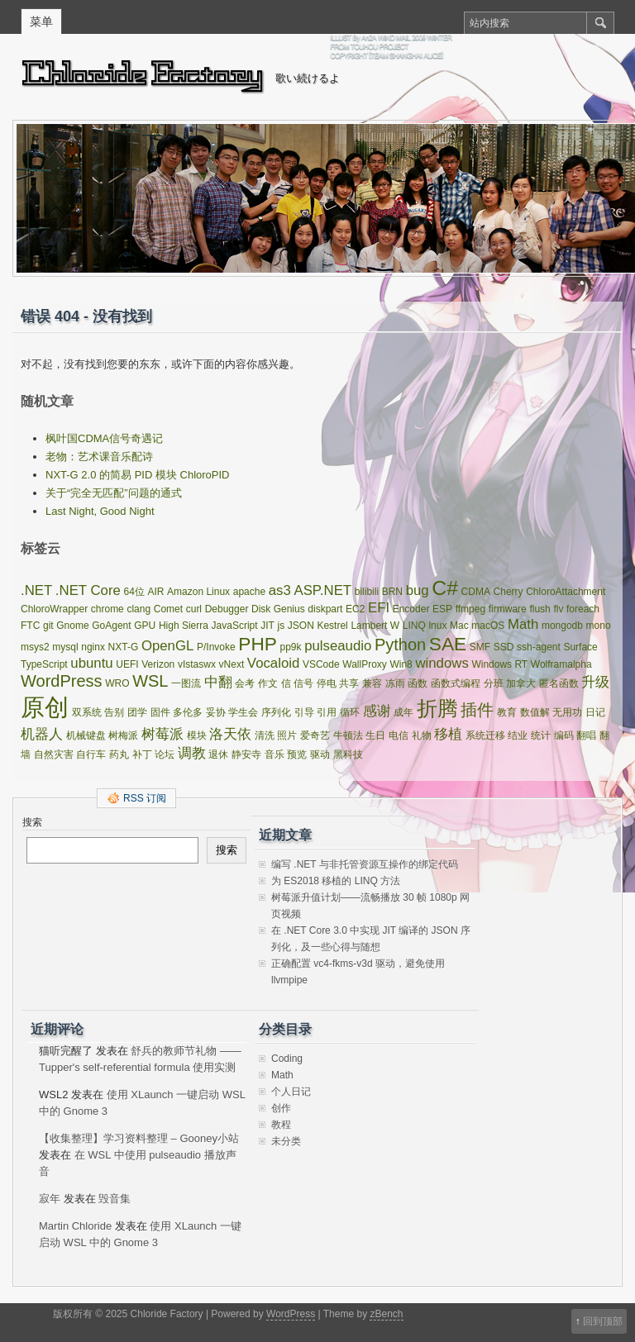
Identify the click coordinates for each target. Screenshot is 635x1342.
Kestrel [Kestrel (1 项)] (332, 625)
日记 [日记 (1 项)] (595, 712)
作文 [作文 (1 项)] (268, 683)
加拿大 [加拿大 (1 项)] (521, 683)
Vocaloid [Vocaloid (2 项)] (273, 663)
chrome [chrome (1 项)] (107, 609)
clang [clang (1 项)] (138, 609)
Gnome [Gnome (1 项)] (72, 625)
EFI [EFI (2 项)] (378, 608)
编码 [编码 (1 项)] (564, 735)
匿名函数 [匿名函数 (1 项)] (559, 683)
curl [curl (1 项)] (194, 609)
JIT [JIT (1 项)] (267, 625)
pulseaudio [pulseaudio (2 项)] (337, 646)
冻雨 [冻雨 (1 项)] (395, 683)
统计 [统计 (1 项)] (541, 735)
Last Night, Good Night (100, 511)
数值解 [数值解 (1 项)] (535, 712)
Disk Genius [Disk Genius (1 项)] (278, 609)
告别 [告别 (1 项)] (114, 712)
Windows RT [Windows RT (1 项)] (499, 664)
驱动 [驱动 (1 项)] (320, 754)
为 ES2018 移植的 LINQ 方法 (335, 881)
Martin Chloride (75, 1226)
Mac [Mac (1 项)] (459, 625)
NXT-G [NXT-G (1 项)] (123, 647)
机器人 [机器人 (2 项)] (42, 734)
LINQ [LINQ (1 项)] (414, 625)
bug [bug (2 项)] (417, 590)
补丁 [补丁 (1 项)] (142, 754)
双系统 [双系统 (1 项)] (87, 712)
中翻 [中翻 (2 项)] (218, 682)
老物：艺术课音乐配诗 (99, 456)
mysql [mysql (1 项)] (65, 647)
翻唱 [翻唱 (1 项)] (586, 735)
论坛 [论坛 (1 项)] (164, 754)
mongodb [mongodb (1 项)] (562, 625)
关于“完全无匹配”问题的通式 (113, 493)
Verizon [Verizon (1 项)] (157, 664)
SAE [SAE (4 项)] (447, 643)
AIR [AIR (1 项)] (155, 591)
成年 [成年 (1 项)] (403, 712)
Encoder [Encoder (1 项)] (411, 609)
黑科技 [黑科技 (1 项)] (348, 754)
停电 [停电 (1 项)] (327, 683)
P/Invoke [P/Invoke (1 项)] (216, 647)
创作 (281, 1108)
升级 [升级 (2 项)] (595, 682)
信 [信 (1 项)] (286, 683)
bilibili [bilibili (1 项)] (367, 591)
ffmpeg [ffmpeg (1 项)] (470, 609)
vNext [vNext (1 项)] (232, 664)
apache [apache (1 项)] (249, 591)
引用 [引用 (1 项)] (327, 712)
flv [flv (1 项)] (558, 609)
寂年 (49, 1198)
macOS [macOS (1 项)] (487, 625)
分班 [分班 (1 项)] (494, 683)
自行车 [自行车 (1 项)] (91, 754)
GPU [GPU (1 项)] (144, 625)
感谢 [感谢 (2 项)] (377, 711)
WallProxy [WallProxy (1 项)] (364, 664)
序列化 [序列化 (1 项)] (276, 712)
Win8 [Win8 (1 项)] (400, 664)
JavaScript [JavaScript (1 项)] (235, 625)
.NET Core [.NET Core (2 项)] (88, 590)
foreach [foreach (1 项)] (582, 609)
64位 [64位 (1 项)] (133, 591)
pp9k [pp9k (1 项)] (291, 647)
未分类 (286, 1141)
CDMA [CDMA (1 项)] (475, 591)
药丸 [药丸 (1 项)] (119, 754)
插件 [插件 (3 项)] (477, 710)
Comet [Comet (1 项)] (168, 609)
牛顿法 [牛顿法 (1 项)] (348, 735)
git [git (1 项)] (48, 625)
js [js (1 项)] (281, 625)
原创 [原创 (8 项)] (45, 707)
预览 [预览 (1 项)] (297, 754)
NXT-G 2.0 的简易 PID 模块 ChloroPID (137, 475)
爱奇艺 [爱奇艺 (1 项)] (315, 735)
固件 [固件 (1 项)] (160, 712)
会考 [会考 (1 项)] (245, 683)
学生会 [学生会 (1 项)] (243, 712)
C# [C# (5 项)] (445, 588)
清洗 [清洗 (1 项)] (265, 735)
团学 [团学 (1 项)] (137, 712)
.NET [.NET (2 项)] (36, 590)
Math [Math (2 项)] (523, 624)
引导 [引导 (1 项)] (304, 712)
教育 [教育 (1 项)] (507, 712)
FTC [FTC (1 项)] (30, 625)
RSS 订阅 (144, 798)
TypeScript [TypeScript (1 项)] (44, 664)
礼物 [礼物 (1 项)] (422, 735)
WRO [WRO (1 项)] (117, 683)
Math (282, 1075)
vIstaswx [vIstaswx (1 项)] (197, 664)
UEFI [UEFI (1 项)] (127, 664)
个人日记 (291, 1091)
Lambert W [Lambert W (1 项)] (375, 625)
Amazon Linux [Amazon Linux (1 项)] (198, 591)
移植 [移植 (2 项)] (448, 734)
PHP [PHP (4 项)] (257, 643)
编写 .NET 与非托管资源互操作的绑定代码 (364, 864)
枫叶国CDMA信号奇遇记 (104, 438)
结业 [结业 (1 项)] (518, 735)
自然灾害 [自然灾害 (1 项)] (54, 754)
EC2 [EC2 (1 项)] (355, 609)
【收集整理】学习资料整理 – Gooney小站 (139, 1138)
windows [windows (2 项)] (441, 663)
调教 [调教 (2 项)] (192, 753)
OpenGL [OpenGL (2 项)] (167, 646)
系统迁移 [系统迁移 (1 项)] (485, 735)
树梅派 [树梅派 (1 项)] (123, 735)
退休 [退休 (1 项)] (218, 754)
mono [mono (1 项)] (598, 625)
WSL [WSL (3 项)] (150, 681)
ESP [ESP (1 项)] (442, 609)
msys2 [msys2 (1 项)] (35, 647)
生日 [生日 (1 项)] (375, 735)
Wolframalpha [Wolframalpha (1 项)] (561, 664)
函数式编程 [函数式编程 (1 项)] (455, 683)
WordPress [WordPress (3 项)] (62, 681)
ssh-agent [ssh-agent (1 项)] (539, 647)
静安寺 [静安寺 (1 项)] (246, 754)
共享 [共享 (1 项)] (349, 683)
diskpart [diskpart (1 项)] (325, 609)
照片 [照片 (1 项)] (287, 735)
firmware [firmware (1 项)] (508, 609)
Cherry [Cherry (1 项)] (508, 591)
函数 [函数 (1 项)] (417, 683)
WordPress (290, 1314)
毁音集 (114, 1198)
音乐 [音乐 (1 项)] (274, 754)
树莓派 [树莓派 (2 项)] (162, 734)
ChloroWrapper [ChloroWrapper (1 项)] (54, 609)
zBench (386, 1314)
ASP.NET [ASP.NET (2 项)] (322, 590)
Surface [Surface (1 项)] (580, 647)
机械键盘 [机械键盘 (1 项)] (86, 735)
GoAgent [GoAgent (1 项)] (111, 625)
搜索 (32, 822)
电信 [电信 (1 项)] (398, 735)
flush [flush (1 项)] (539, 609)
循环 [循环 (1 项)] (350, 712)
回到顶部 (603, 1321)
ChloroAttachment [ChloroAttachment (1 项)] (565, 591)
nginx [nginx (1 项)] (93, 647)
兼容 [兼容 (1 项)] (372, 683)
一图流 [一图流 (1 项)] (186, 683)
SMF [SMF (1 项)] (480, 647)
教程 (281, 1124)
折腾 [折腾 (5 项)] (437, 708)
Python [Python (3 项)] (400, 644)
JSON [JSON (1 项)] (301, 625)
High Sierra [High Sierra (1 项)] (183, 625)
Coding (287, 1058)
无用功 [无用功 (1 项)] (567, 712)
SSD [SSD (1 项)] (504, 647)
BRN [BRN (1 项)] (392, 591)
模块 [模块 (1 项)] (197, 735)
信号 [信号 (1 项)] (303, 683)
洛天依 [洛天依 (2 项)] (230, 734)
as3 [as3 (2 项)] (280, 590)
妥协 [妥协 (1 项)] (216, 712)
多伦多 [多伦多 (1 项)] (188, 712)
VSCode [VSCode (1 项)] (321, 664)
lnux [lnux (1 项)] (437, 625)
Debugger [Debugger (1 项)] (227, 609)
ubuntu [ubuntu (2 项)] (91, 663)
